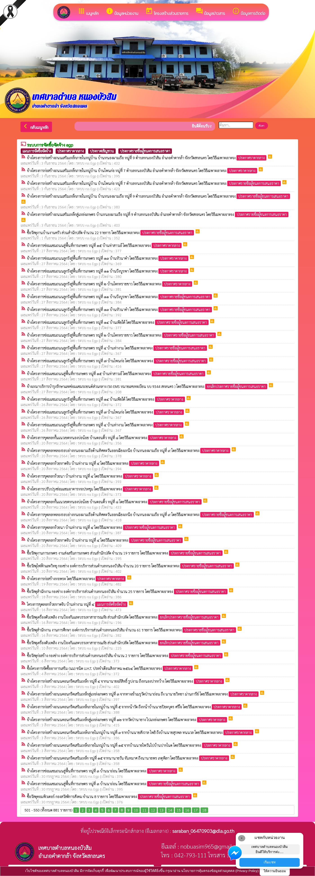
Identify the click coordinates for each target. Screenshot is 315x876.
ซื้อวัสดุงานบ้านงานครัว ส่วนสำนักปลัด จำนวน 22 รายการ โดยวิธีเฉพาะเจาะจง (111, 232)
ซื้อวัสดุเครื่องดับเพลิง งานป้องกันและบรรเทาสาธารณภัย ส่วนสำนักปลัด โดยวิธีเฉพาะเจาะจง (124, 617)
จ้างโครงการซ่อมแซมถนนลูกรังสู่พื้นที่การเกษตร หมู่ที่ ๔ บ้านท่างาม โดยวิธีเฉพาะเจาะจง (117, 348)
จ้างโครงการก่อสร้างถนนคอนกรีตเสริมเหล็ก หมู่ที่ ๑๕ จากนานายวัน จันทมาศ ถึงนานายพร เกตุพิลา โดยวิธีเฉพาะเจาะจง (128, 758)
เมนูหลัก (88, 11)
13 (162, 810)
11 (144, 810)
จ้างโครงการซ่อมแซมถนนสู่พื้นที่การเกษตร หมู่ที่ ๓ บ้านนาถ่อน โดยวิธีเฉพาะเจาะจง (102, 771)
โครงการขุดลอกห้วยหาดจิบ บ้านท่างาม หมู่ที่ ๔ (77, 604)
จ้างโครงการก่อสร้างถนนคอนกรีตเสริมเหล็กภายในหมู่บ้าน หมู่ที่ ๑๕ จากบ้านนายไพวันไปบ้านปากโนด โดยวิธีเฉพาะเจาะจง (130, 745)
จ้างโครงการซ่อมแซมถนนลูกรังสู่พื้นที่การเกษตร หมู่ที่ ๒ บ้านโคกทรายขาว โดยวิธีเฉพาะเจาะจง (110, 284)
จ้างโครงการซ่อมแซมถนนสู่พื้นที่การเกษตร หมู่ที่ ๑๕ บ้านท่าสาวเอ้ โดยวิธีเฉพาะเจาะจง (104, 245)
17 (196, 810)
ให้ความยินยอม (274, 871)
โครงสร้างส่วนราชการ (166, 11)
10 (136, 810)
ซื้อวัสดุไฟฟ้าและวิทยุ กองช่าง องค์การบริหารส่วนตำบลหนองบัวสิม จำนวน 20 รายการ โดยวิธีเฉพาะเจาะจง (131, 565)
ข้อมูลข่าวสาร (210, 11)
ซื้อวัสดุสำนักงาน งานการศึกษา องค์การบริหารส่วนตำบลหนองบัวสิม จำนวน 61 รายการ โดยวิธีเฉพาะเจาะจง (132, 630)
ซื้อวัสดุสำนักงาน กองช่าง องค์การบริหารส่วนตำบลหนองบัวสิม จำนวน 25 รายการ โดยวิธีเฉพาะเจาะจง (127, 591)
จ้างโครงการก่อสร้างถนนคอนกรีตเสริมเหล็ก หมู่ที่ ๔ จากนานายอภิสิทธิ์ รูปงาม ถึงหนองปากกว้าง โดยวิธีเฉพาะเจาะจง (126, 681)
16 (187, 810)
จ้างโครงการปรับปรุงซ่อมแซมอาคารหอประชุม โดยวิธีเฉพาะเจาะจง (90, 489)
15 (179, 810)
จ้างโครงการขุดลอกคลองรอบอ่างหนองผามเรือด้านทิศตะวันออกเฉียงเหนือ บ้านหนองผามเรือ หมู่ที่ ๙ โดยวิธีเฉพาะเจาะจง (129, 450)
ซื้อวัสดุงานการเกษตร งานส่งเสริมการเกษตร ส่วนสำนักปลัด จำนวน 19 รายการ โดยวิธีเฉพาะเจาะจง (125, 553)
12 (153, 810)
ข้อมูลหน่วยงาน (122, 11)
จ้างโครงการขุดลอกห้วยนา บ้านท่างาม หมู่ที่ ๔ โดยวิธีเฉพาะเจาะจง (90, 476)
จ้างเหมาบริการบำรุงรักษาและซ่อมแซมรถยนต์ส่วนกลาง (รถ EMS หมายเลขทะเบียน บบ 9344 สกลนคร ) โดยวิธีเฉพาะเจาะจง (147, 386)
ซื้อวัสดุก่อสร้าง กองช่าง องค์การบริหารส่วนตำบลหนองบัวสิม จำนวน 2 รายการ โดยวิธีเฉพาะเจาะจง (125, 655)
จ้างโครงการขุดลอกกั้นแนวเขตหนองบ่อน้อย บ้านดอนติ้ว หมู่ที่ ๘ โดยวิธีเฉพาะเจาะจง (103, 437)
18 (204, 810)
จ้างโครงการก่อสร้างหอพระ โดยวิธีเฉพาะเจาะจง (76, 578)
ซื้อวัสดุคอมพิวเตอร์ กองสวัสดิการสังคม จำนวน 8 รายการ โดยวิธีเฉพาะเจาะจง (109, 796)
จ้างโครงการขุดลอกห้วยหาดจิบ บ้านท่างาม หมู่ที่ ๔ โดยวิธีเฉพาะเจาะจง (93, 463)
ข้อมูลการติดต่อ (248, 11)
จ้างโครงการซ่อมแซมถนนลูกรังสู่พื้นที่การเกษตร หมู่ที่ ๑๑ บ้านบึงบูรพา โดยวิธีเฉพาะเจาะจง (108, 271)
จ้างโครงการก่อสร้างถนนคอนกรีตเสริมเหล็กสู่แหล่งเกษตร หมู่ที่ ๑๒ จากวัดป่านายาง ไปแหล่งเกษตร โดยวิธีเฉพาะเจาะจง (127, 719)
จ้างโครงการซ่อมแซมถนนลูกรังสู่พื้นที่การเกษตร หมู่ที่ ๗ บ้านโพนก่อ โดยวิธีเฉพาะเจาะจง (117, 360)
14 (170, 810)
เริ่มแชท (270, 862)
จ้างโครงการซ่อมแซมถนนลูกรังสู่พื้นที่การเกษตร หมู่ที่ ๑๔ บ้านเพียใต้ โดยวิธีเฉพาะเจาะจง (118, 322)
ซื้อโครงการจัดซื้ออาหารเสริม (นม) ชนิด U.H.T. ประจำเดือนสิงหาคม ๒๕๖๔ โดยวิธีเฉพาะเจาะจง (110, 668)
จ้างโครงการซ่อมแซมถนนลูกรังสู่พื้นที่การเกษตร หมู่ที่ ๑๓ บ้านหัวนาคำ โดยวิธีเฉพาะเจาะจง (108, 258)
